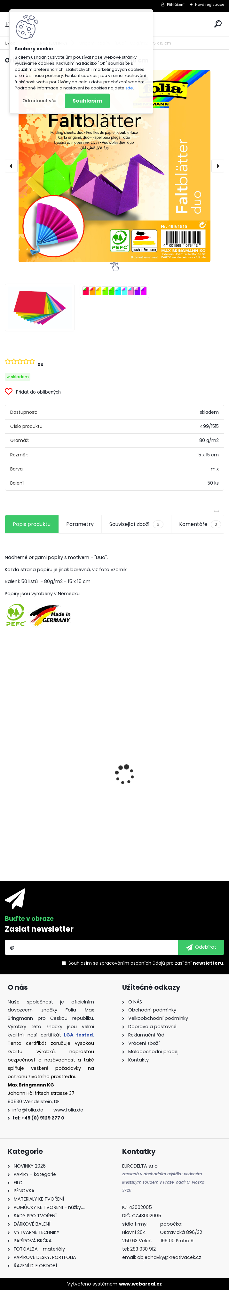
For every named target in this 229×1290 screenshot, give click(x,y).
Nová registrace (209, 4)
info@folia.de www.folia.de (47, 1110)
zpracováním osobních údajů (132, 963)
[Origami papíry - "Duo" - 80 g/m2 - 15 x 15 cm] (114, 166)
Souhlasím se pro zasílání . (146, 963)
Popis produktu (32, 524)
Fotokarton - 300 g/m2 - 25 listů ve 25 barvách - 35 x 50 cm (57, 775)
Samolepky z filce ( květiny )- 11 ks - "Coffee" (165, 814)
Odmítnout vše (39, 101)
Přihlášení (176, 4)
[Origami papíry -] (40, 307)
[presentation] (11, 166)
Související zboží (136, 524)
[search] (218, 24)
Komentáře (200, 524)
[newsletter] (201, 947)
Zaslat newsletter (39, 929)
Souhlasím (87, 100)
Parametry (80, 524)
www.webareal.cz (140, 1284)
